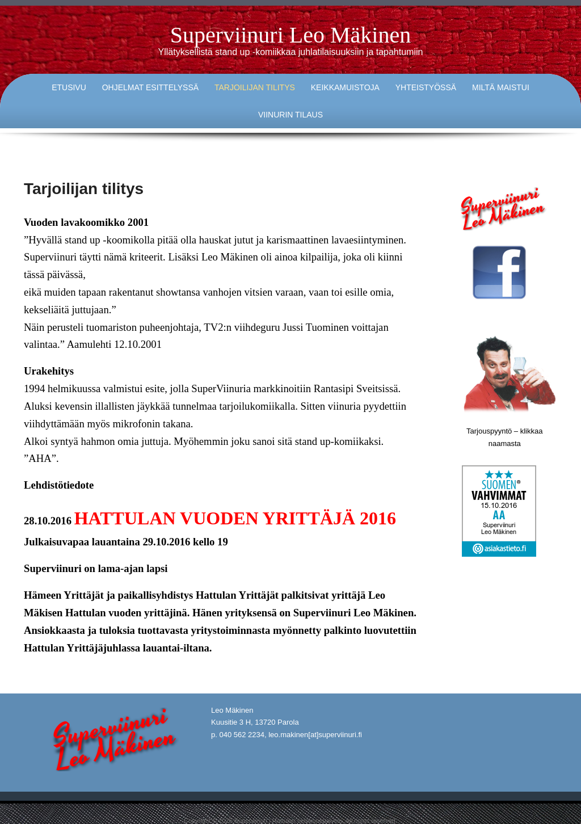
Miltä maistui (500, 87)
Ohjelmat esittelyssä (150, 87)
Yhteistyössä (425, 87)
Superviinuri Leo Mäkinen (290, 35)
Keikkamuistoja (345, 87)
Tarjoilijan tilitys (254, 87)
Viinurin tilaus (290, 114)
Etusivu (69, 87)
